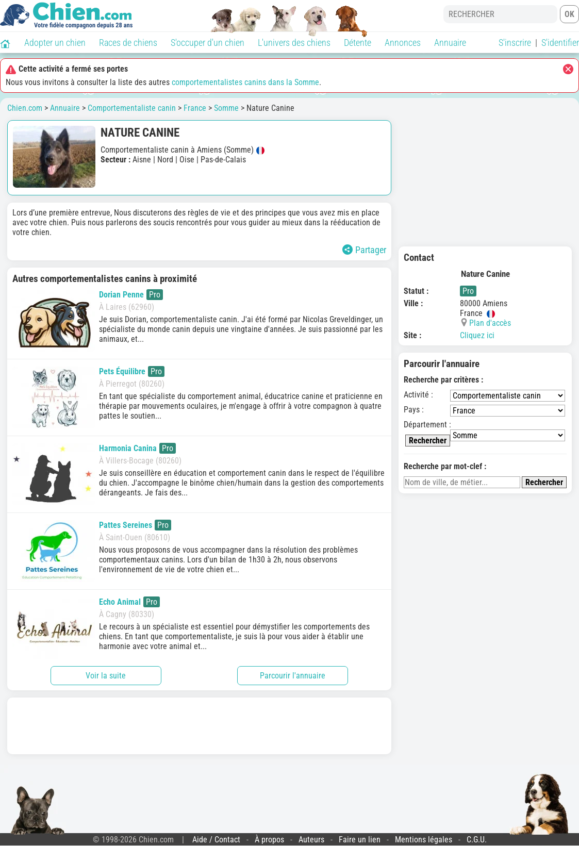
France (195, 108)
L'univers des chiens (294, 42)
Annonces (403, 42)
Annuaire (450, 42)
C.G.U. (477, 839)
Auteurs (311, 839)
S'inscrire (515, 42)
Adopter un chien (55, 42)
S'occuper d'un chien (207, 42)
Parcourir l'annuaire (292, 676)
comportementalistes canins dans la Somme (245, 82)
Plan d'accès (490, 323)
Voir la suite (106, 676)
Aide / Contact (216, 839)
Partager (364, 249)
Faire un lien (360, 839)
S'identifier (560, 42)
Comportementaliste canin (132, 108)
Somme (226, 108)
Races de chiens (128, 42)
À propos (269, 839)
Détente (357, 42)
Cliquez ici (477, 335)
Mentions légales (423, 839)
